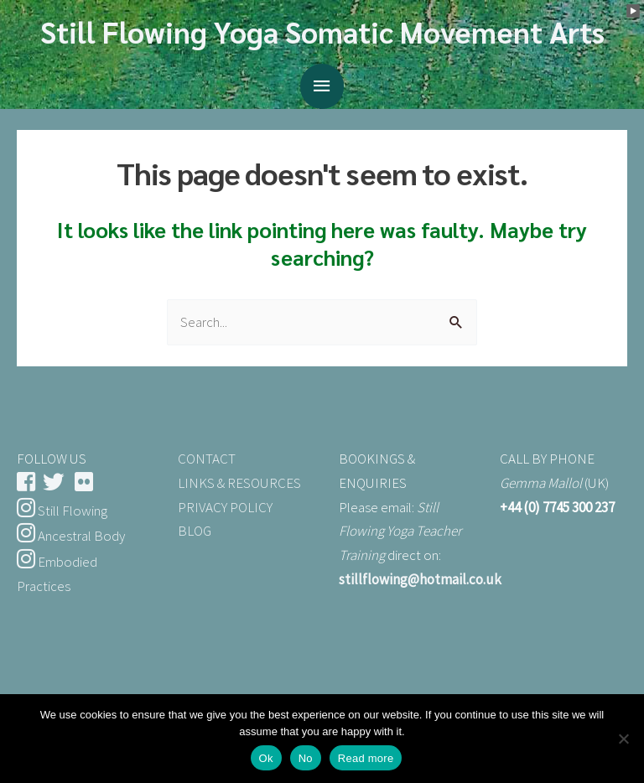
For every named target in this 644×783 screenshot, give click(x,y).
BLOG (194, 530)
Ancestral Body (71, 535)
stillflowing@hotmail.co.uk (420, 579)
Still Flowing (62, 510)
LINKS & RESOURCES (239, 483)
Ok (266, 758)
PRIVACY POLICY (225, 507)
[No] (623, 738)
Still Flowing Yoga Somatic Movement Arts (322, 31)
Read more (366, 758)
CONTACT (207, 458)
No (306, 758)
